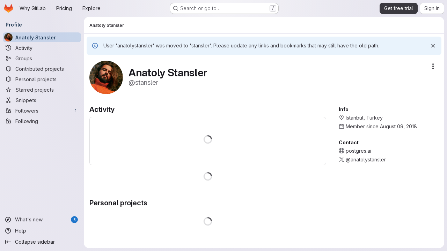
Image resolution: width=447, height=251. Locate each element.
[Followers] (42, 110)
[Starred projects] (42, 89)
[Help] (42, 231)
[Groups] (42, 58)
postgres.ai (358, 151)
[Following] (42, 121)
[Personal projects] (42, 79)
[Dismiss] (433, 45)
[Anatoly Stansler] (42, 37)
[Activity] (42, 48)
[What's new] (42, 220)
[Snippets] (42, 100)
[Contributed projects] (42, 69)
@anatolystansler (366, 159)
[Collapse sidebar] (42, 242)
